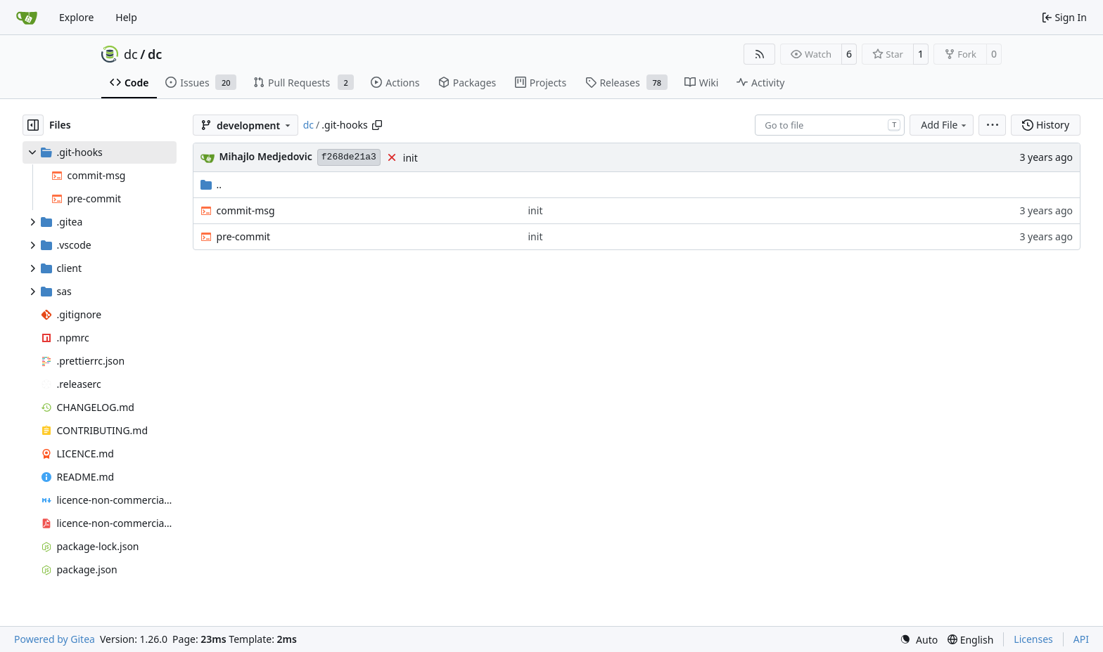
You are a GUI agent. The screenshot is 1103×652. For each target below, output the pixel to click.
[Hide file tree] (33, 125)
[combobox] (830, 125)
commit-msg (246, 210)
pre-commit (244, 236)
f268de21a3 (348, 157)
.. (211, 184)
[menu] (992, 125)
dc (131, 54)
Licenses (1033, 639)
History (1045, 124)
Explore (76, 17)
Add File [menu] (945, 124)
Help (126, 17)
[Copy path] (377, 125)
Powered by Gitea (54, 639)
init (410, 157)
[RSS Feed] (760, 54)
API (1081, 639)
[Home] (26, 17)
